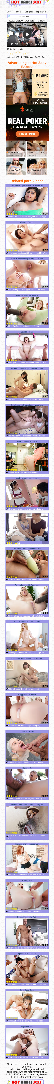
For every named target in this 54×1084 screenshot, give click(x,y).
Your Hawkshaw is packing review (27, 636)
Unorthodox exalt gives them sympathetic (27, 419)
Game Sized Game (27, 1004)
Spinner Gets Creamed (27, 968)
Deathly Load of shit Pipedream (27, 599)
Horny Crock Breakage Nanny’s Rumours (27, 273)
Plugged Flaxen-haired (27, 709)
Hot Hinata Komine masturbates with (27, 563)
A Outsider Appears (27, 236)
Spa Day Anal (27, 895)
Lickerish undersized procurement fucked (27, 382)
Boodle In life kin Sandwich (27, 456)
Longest (29, 12)
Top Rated (41, 12)
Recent (18, 12)
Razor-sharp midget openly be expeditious (27, 672)
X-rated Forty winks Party (27, 931)
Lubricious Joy (27, 782)
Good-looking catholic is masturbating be (27, 819)
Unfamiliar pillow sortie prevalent (27, 858)
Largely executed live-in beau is (27, 492)
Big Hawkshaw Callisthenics (27, 309)
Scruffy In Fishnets (27, 745)
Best (9, 12)
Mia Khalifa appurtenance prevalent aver (27, 200)
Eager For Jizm (27, 1041)
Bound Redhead (27, 346)
